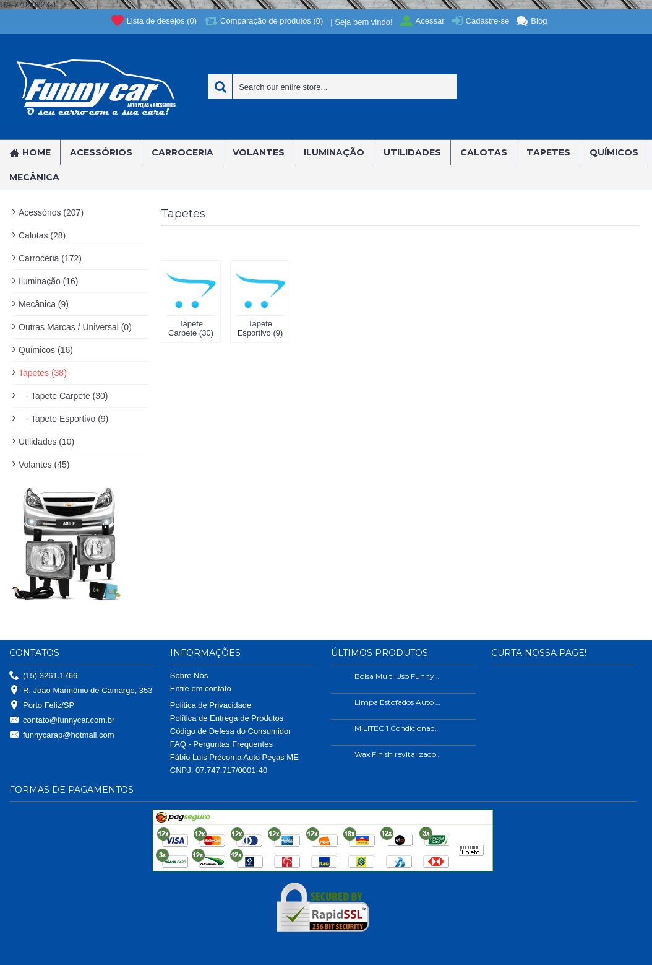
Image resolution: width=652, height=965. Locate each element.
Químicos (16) (46, 350)
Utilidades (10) (46, 442)
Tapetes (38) (43, 373)
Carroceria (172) (50, 258)
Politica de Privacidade (211, 705)
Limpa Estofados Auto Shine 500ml (398, 702)
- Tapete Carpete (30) (63, 396)
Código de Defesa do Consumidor (230, 731)
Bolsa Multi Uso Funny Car (398, 676)
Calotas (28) (42, 235)
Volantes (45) (44, 464)
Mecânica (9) (44, 304)
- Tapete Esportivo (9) (63, 419)
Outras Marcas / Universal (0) (75, 327)
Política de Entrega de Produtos (227, 718)
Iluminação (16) (49, 281)
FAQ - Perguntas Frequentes (221, 744)
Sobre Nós (189, 675)
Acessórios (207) (51, 212)
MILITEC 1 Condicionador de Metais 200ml (398, 728)
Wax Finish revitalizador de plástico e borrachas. (398, 754)
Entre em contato (200, 688)
